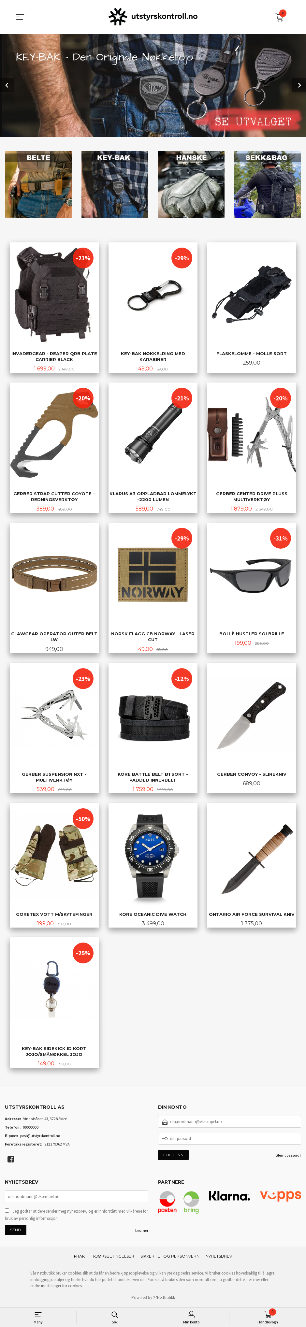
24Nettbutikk (164, 1300)
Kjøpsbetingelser (113, 1258)
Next (299, 85)
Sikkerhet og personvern (169, 1258)
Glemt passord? (288, 1157)
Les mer (141, 1232)
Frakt (80, 1258)
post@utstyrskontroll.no (40, 1137)
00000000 (30, 1129)
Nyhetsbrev (219, 1258)
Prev (7, 85)
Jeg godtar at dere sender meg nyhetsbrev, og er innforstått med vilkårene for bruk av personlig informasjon (76, 1217)
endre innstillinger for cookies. (56, 1288)
